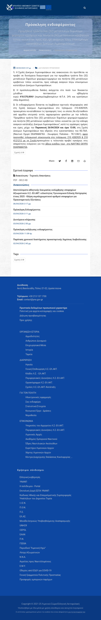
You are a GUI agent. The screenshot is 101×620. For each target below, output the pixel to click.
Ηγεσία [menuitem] (29, 364)
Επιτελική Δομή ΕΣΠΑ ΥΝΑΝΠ (34, 490)
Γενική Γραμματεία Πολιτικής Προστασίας (40, 575)
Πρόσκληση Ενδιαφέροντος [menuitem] (26, 209)
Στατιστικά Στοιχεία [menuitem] (36, 406)
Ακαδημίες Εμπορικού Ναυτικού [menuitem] (41, 439)
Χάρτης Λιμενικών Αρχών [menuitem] (38, 452)
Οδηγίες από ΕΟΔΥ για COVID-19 (36, 570)
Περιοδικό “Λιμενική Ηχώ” (33, 548)
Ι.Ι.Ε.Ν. (23, 503)
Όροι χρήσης (26, 320)
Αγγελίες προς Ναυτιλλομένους (35, 561)
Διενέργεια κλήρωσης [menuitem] (24, 219)
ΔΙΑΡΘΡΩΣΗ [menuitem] (26, 360)
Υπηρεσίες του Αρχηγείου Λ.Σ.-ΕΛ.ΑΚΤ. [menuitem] (45, 425)
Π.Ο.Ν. (23, 507)
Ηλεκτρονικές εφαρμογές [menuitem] (38, 397)
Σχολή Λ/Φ (19, 152)
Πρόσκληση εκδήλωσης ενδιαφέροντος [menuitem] (33, 229)
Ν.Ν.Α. (23, 557)
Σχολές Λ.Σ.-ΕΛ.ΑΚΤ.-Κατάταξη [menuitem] (41, 387)
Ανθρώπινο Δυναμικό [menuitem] (36, 341)
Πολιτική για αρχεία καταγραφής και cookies (42, 311)
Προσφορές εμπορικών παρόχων (36, 579)
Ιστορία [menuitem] (29, 350)
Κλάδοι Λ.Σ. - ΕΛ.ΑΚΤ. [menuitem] (36, 373)
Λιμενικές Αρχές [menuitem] (34, 434)
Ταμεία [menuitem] (29, 354)
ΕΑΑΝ (22, 534)
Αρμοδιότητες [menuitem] (33, 336)
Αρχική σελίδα (30, 50)
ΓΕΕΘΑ (23, 543)
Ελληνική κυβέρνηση (30, 477)
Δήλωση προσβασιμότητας (33, 315)
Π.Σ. (22, 512)
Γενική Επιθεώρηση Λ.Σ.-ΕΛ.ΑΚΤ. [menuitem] (41, 369)
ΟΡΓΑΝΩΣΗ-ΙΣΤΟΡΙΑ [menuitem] (29, 332)
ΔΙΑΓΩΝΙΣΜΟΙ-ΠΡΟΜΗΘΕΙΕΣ (49, 68)
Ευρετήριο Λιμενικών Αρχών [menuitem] (40, 448)
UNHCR (23, 525)
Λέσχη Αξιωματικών (30, 552)
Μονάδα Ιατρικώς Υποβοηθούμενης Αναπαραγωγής (45, 521)
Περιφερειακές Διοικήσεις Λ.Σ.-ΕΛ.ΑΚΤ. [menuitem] (45, 378)
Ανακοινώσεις (45, 50)
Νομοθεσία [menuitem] (31, 415)
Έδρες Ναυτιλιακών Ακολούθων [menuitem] (41, 443)
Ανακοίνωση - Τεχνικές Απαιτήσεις (32, 175)
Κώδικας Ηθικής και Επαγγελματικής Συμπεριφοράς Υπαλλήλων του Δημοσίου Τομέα (45, 497)
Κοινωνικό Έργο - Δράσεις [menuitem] (38, 411)
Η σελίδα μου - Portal (30, 486)
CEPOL (23, 530)
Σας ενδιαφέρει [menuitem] (33, 402)
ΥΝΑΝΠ (23, 481)
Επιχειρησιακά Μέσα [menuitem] (36, 345)
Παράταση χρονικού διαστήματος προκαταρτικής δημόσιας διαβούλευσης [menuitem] (50, 239)
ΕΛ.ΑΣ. (23, 516)
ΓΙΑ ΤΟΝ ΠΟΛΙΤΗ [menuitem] (28, 393)
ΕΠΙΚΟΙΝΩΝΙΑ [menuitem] (26, 421)
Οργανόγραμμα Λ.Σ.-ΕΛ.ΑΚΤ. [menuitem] (39, 382)
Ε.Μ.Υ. (23, 566)
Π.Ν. (22, 539)
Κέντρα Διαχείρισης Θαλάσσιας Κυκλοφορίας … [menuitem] (49, 457)
